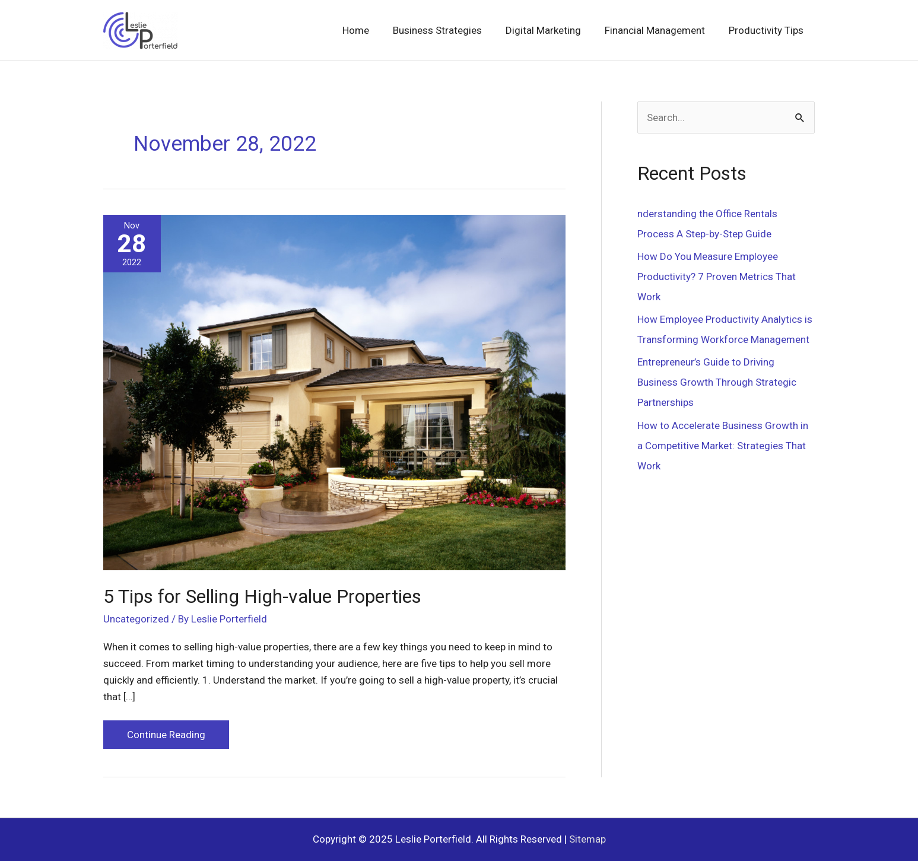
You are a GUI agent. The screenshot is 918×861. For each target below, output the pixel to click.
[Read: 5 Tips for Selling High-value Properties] (334, 392)
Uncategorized (136, 619)
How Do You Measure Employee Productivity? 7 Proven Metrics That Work (716, 276)
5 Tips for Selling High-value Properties (262, 596)
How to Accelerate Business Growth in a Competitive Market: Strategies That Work (722, 446)
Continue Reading (165, 737)
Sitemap (587, 839)
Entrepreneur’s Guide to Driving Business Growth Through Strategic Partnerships (716, 382)
